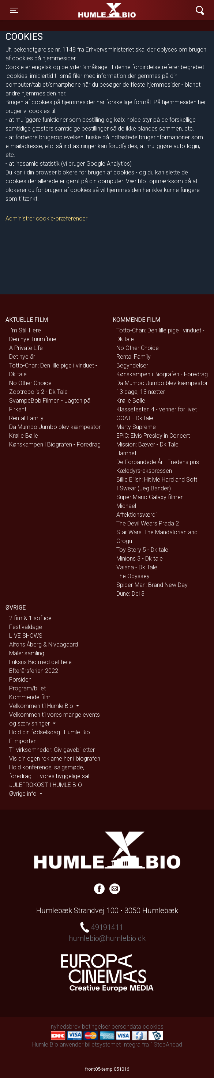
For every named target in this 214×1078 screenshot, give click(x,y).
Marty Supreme (136, 426)
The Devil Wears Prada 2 (147, 523)
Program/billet (27, 688)
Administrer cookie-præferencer (46, 218)
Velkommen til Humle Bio (42, 705)
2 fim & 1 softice (30, 618)
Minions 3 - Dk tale (139, 558)
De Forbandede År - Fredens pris (157, 462)
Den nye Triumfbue (32, 339)
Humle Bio (76, 10)
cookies (153, 1026)
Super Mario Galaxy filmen (150, 497)
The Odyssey (133, 576)
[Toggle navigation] (13, 10)
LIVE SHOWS (25, 635)
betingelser (96, 1026)
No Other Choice (30, 383)
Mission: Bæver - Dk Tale (147, 444)
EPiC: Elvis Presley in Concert (153, 435)
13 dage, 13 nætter (140, 391)
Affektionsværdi (136, 514)
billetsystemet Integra (112, 1044)
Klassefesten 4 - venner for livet (156, 409)
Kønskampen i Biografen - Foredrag (55, 444)
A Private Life (26, 347)
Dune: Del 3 (130, 593)
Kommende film (29, 697)
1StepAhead (166, 1044)
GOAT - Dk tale (134, 418)
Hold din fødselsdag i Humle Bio (49, 732)
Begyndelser (132, 365)
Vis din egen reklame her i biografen (54, 758)
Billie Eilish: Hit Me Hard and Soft (156, 479)
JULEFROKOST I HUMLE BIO (45, 784)
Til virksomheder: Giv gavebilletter (52, 749)
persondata (126, 1026)
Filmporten (23, 741)
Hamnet (126, 453)
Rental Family (26, 418)
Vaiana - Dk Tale (136, 567)
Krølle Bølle (23, 435)
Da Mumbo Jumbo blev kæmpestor (55, 426)
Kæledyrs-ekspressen (144, 470)
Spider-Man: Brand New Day (152, 584)
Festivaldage (25, 626)
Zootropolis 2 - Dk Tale (38, 391)
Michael (126, 505)
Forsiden (20, 679)
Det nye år (22, 356)
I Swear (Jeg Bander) (143, 488)
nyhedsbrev (65, 1026)
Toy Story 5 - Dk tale (142, 549)
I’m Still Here (25, 330)
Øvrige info (23, 793)
